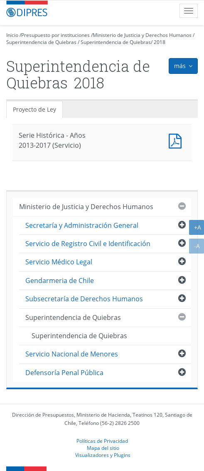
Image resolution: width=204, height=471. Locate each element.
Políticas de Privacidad (102, 440)
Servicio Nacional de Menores (71, 354)
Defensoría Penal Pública (64, 372)
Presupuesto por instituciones (55, 35)
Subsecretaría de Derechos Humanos (84, 298)
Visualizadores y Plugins (102, 454)
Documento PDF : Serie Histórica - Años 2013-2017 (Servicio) (177, 140)
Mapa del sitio (103, 447)
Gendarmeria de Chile (59, 280)
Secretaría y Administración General (81, 225)
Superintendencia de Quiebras (41, 42)
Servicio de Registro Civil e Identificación (87, 243)
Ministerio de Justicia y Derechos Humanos (142, 35)
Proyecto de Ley (34, 109)
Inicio (12, 35)
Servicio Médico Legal (58, 261)
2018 (159, 42)
